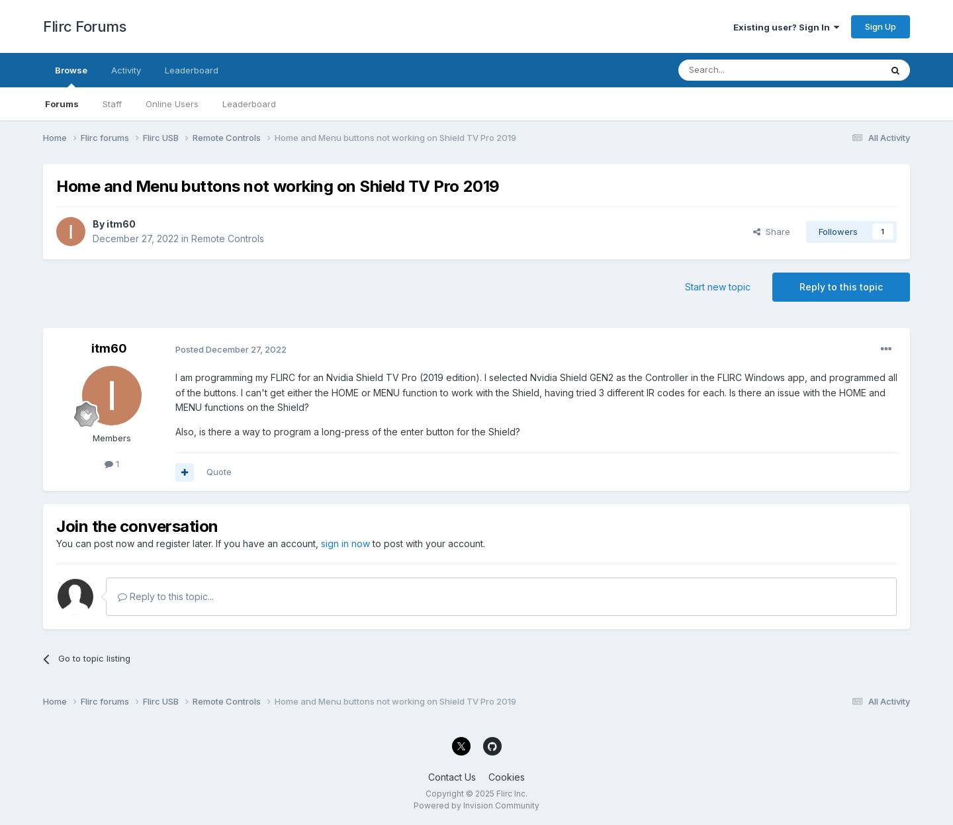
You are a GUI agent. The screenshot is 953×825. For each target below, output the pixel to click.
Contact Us (452, 777)
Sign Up (880, 26)
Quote (219, 471)
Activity (126, 70)
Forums (62, 104)
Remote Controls (227, 238)
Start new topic (717, 286)
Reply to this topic (841, 286)
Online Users (172, 104)
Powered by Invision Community (476, 805)
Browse (71, 76)
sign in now (345, 543)
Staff (112, 104)
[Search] (745, 70)
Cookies (506, 777)
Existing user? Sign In (786, 27)
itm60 (121, 224)
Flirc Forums (84, 26)
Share (771, 231)
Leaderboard (249, 104)
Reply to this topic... (166, 596)
